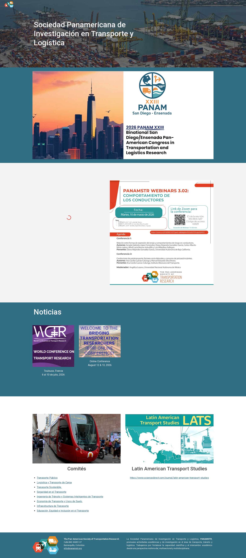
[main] (84, 34)
